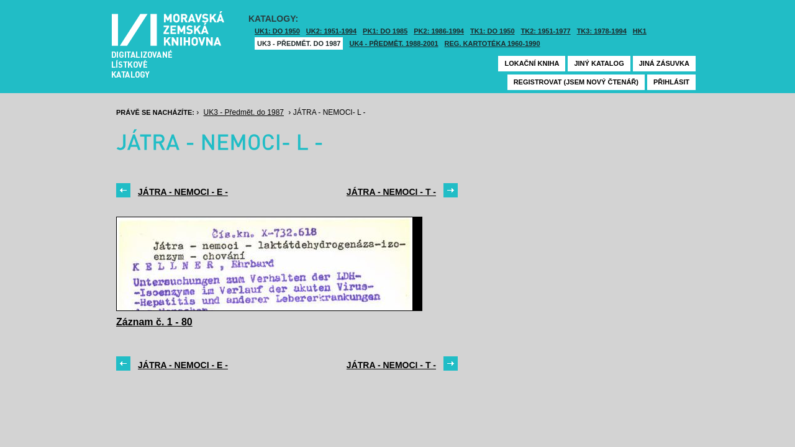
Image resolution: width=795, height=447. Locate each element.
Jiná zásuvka (664, 63)
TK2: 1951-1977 (546, 31)
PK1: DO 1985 (385, 31)
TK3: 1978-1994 (602, 31)
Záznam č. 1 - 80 (154, 322)
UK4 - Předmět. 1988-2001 (393, 43)
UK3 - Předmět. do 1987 (298, 43)
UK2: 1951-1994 (331, 31)
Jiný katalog (599, 63)
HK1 (640, 31)
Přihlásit (671, 82)
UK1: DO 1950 (277, 31)
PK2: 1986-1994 (439, 31)
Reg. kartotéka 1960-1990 (492, 43)
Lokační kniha (531, 63)
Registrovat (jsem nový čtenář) (576, 82)
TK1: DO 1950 (492, 31)
